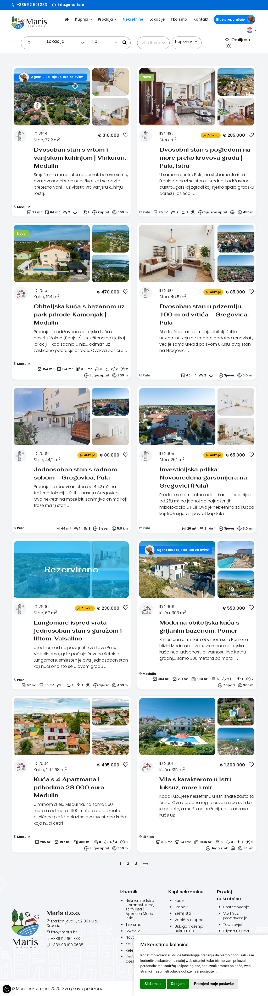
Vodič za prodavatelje (235, 915)
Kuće (179, 900)
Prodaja (107, 19)
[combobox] (66, 43)
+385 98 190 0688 (67, 944)
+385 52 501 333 (29, 4)
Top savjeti (233, 924)
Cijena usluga (236, 931)
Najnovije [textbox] (183, 41)
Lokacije (157, 19)
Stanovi (181, 907)
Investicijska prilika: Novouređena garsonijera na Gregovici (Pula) (203, 477)
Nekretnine (133, 19)
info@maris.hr (68, 4)
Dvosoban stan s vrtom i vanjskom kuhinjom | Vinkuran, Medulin (80, 157)
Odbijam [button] (178, 984)
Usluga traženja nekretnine (189, 928)
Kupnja (83, 19)
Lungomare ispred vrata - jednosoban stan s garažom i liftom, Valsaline (78, 630)
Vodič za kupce (189, 920)
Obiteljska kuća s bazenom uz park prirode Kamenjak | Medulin (79, 314)
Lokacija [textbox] (55, 41)
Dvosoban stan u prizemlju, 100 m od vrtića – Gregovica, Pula (204, 314)
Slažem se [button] (152, 984)
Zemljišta (183, 913)
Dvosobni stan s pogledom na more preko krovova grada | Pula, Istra (204, 157)
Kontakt (201, 19)
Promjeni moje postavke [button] (214, 984)
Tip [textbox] (94, 41)
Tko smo (179, 19)
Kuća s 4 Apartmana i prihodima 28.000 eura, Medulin (69, 787)
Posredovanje (236, 907)
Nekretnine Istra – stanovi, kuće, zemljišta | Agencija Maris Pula (140, 909)
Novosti (132, 937)
